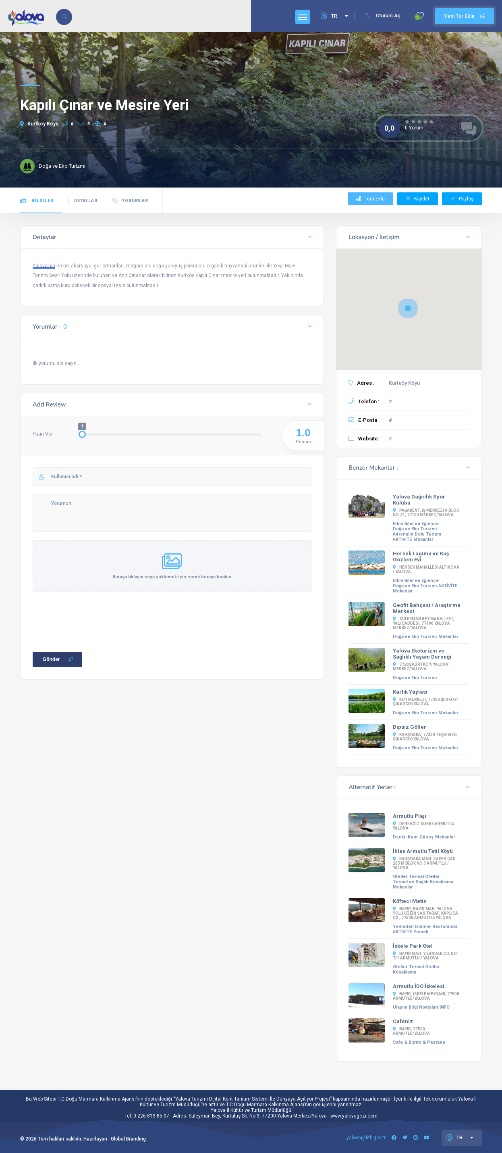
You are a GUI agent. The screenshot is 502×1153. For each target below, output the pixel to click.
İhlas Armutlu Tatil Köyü (423, 851)
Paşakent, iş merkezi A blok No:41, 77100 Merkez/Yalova (426, 512)
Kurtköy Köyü (39, 124)
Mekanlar (423, 539)
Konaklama (441, 881)
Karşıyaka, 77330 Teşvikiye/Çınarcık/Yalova (425, 736)
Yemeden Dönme (412, 926)
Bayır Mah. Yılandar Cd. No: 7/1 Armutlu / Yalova (425, 955)
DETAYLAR (82, 201)
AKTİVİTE (402, 539)
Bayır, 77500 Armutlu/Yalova (411, 1031)
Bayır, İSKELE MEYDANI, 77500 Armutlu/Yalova (426, 996)
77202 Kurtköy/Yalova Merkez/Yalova (420, 666)
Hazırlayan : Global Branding (114, 1139)
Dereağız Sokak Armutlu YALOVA (423, 825)
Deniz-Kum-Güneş (413, 837)
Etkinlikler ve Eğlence (416, 523)
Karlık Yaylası (410, 692)
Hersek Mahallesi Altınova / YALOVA (426, 569)
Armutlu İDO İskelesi (418, 986)
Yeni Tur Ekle (464, 16)
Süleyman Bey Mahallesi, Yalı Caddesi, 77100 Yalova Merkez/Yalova (423, 623)
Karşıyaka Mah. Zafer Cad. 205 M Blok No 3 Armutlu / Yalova (424, 863)
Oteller (400, 876)
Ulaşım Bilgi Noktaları (415, 1007)
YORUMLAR (130, 201)
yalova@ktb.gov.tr (366, 1137)
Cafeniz (403, 1021)
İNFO (445, 1007)
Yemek (420, 931)
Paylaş (461, 199)
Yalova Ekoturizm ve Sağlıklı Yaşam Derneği (422, 654)
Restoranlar (444, 926)
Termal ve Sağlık (410, 881)
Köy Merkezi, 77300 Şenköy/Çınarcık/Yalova (425, 701)
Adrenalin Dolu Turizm (417, 534)
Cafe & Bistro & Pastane (419, 1042)
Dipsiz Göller (409, 727)
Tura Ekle (370, 199)
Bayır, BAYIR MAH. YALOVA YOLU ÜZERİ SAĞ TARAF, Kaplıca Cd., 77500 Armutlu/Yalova (425, 913)
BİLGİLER (37, 201)
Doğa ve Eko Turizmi (415, 529)
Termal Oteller (424, 876)
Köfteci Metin (410, 901)
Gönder (58, 663)
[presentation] (94, 623)
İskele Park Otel (413, 946)
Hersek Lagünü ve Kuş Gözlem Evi (421, 556)
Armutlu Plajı (409, 816)
